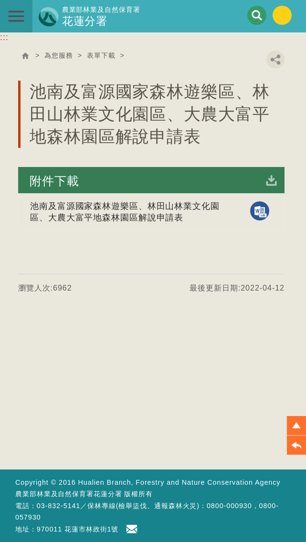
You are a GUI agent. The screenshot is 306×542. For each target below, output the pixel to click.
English (282, 15)
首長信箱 (133, 529)
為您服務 (58, 55)
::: (4, 37)
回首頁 (25, 56)
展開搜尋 (256, 15)
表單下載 (101, 55)
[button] (296, 425)
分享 (275, 60)
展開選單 (16, 16)
